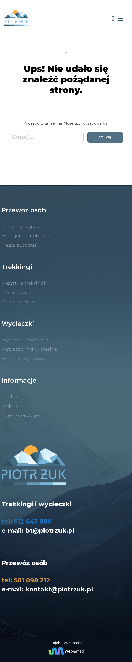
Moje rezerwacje (20, 415)
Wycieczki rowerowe (25, 340)
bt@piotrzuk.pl (50, 530)
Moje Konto (15, 406)
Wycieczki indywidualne (29, 349)
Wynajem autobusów (26, 235)
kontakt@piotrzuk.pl (59, 589)
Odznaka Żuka (19, 302)
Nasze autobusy (20, 245)
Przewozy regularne (24, 226)
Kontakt (11, 396)
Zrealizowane (17, 292)
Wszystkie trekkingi (23, 283)
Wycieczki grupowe (24, 358)
